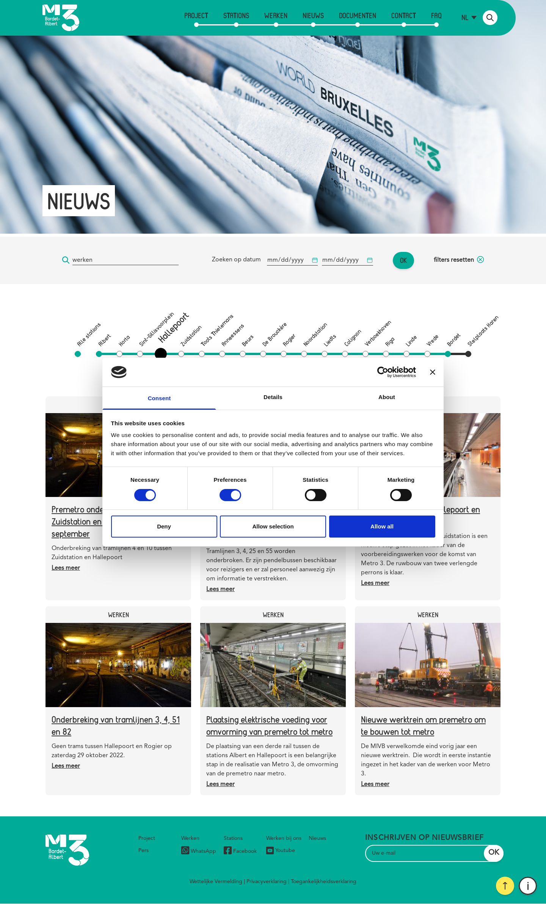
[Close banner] (432, 372)
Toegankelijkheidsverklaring (323, 881)
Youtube (280, 850)
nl (465, 17)
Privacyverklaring (266, 881)
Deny (164, 526)
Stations (236, 15)
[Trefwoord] (125, 260)
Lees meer (66, 568)
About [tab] (386, 397)
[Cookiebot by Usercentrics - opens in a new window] (383, 372)
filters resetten (459, 260)
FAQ (436, 15)
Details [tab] (273, 397)
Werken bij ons (283, 838)
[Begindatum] (292, 260)
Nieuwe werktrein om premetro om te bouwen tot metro (423, 725)
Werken (275, 15)
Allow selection (272, 526)
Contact (403, 15)
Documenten (357, 15)
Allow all (382, 526)
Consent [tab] (159, 398)
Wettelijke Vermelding (216, 881)
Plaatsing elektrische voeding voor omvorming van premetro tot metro (269, 725)
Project (196, 15)
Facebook (240, 851)
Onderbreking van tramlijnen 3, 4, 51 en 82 (116, 725)
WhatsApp (198, 851)
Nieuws (313, 15)
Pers (143, 850)
